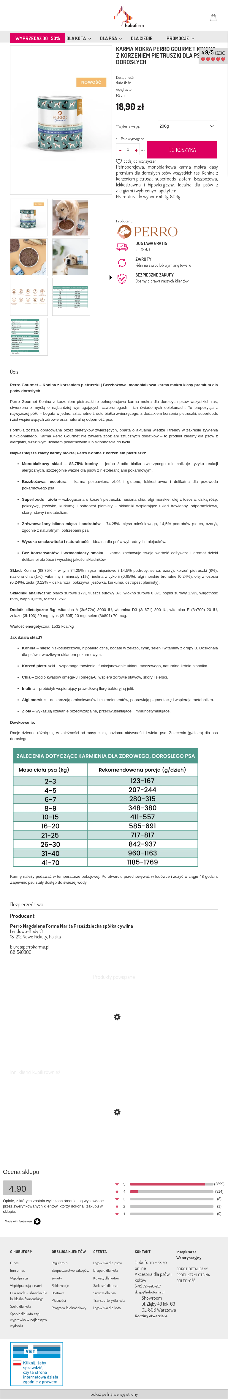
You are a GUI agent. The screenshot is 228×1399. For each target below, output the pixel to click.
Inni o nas (17, 1270)
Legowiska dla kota (107, 1307)
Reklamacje (60, 1285)
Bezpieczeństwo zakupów (70, 1270)
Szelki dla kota (20, 1306)
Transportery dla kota (109, 1300)
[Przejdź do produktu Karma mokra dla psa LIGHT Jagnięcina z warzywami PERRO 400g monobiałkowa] (114, 1140)
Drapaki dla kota (105, 1270)
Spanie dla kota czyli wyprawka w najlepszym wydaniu (28, 1319)
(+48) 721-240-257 (148, 1286)
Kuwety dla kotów (106, 1278)
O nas (14, 1262)
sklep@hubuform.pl (149, 1292)
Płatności (59, 1300)
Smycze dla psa (104, 1292)
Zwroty (57, 1278)
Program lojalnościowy (69, 1307)
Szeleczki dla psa (105, 1285)
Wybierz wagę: (128, 126)
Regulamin (60, 1262)
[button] (111, 277)
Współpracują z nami (26, 1285)
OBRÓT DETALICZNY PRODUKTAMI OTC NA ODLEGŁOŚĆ (193, 1274)
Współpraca (19, 1278)
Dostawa (58, 1292)
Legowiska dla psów (107, 1262)
